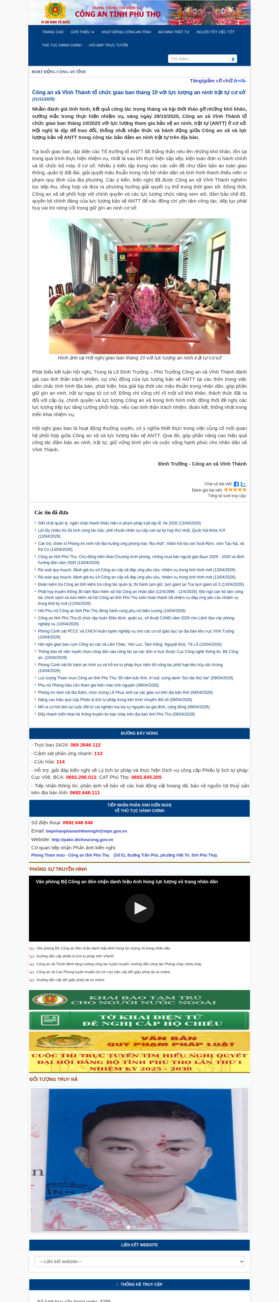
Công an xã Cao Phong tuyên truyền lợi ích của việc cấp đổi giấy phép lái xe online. (104, 972)
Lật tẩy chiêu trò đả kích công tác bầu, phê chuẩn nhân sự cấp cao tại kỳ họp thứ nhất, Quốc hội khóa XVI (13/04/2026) (131, 533)
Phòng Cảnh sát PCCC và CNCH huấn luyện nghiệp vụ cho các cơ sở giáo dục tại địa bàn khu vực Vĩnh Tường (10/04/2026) (136, 634)
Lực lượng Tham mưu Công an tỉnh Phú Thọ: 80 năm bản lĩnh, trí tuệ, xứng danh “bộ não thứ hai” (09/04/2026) (136, 678)
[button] (53, 32)
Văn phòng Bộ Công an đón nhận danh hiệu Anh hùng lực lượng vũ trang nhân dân (103, 948)
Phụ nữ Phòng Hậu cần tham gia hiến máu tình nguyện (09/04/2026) (98, 685)
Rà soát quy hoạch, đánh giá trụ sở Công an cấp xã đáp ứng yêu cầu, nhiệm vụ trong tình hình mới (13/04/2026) (137, 570)
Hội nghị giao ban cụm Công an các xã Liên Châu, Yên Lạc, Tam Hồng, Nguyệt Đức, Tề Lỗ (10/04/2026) (130, 644)
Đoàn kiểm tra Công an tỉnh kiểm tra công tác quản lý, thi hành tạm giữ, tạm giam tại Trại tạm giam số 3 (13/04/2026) (141, 584)
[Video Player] (139, 909)
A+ (237, 80)
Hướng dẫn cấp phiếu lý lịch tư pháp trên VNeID (75, 956)
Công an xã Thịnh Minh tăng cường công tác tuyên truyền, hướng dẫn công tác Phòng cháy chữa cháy (119, 964)
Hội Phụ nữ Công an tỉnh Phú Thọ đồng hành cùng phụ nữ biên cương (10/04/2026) (112, 611)
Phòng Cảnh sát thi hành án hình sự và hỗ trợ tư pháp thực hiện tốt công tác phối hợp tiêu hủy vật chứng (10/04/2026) (130, 668)
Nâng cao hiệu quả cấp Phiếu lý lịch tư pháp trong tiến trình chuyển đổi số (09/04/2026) (115, 699)
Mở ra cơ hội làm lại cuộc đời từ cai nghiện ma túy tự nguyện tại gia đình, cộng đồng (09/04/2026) (124, 707)
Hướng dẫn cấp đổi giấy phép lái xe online (71, 980)
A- (244, 80)
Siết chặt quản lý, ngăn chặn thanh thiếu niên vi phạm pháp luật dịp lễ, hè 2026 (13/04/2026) (119, 523)
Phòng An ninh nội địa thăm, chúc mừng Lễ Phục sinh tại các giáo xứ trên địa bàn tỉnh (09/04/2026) (125, 692)
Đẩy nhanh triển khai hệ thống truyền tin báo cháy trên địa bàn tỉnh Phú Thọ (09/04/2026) (116, 714)
